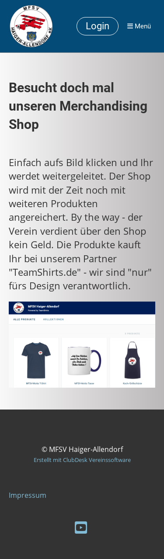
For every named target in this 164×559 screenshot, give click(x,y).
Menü (139, 26)
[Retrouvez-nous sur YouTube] (81, 527)
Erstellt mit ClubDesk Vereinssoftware (82, 460)
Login (97, 26)
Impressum (27, 495)
